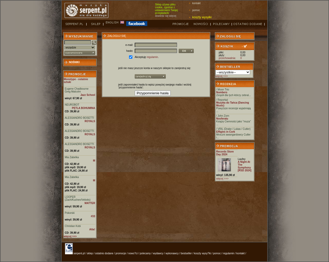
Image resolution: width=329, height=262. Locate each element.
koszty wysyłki (202, 17)
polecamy (145, 253)
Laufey (241, 159)
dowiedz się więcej (165, 15)
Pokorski (70, 213)
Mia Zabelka (72, 157)
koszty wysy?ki (202, 253)
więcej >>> (221, 76)
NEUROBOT (72, 104)
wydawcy (158, 253)
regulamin (152, 57)
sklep (90, 253)
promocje (120, 253)
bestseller (186, 253)
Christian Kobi (73, 226)
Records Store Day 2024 (225, 153)
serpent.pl (79, 253)
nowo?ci (133, 253)
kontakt (196, 3)
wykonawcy (172, 253)
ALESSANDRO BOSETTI (79, 117)
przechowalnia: (227, 58)
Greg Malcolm (73, 91)
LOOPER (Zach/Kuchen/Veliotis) (77, 198)
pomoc (196, 10)
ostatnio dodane (104, 253)
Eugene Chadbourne (76, 88)
